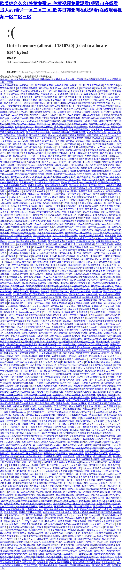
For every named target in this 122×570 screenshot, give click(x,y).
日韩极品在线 (63, 403)
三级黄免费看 (113, 318)
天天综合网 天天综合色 (51, 109)
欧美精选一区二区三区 (64, 174)
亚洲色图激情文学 (85, 241)
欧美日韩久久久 (104, 559)
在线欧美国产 (15, 153)
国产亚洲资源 (49, 500)
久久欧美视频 (20, 471)
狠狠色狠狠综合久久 (51, 315)
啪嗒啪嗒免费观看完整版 (82, 559)
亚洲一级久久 (7, 218)
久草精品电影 (75, 265)
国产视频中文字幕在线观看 (87, 539)
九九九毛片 (88, 533)
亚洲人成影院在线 (10, 338)
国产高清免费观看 (40, 265)
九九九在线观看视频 (84, 244)
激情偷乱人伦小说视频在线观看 (16, 235)
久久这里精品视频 (9, 182)
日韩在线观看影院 (79, 200)
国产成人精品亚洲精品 (54, 197)
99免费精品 (43, 359)
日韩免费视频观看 (72, 409)
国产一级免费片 (34, 215)
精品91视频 (19, 288)
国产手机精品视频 (48, 565)
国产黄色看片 (114, 368)
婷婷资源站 (97, 303)
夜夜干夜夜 (45, 356)
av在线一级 (14, 492)
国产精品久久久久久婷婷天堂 (44, 486)
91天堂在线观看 (40, 179)
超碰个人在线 (20, 144)
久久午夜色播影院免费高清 (70, 138)
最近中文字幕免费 (17, 447)
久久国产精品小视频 (79, 397)
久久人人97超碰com (96, 327)
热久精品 (113, 412)
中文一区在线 (52, 324)
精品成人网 (101, 88)
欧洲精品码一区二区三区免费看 (35, 280)
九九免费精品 (108, 383)
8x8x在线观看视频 (52, 203)
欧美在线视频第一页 (38, 129)
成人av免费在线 (99, 412)
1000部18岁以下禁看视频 (21, 277)
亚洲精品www (23, 165)
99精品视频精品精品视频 (107, 545)
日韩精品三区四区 (67, 365)
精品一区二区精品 (17, 129)
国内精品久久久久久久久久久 (101, 268)
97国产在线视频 (84, 456)
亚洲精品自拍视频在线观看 (86, 112)
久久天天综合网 (59, 265)
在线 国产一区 (29, 442)
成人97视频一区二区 (99, 126)
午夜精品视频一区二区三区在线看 (69, 132)
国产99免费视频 (25, 403)
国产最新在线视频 (80, 471)
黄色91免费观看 (77, 406)
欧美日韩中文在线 (79, 247)
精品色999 (85, 347)
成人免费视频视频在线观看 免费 (59, 176)
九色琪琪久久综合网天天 (70, 94)
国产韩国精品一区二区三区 (66, 503)
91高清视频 (86, 168)
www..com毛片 (73, 459)
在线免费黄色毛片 (26, 159)
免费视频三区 (70, 215)
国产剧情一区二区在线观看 (78, 232)
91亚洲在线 (41, 548)
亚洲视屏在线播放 (94, 138)
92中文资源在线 (80, 350)
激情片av (39, 330)
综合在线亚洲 (7, 126)
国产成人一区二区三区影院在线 (26, 453)
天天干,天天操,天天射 (105, 553)
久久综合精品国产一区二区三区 (93, 542)
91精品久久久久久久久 (52, 347)
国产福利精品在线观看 (58, 527)
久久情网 (60, 141)
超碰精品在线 (86, 103)
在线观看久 (25, 268)
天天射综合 (14, 465)
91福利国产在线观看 (33, 518)
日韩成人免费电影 (78, 356)
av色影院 (32, 447)
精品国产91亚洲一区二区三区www (34, 468)
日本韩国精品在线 (57, 309)
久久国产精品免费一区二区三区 (87, 527)
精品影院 (112, 394)
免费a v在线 (60, 212)
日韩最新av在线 (46, 477)
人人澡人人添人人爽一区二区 (27, 224)
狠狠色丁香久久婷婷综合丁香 (76, 282)
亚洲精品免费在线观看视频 (13, 530)
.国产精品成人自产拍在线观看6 (21, 344)
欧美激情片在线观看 (23, 383)
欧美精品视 (100, 229)
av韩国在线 (112, 312)
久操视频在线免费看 (18, 486)
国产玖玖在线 (107, 280)
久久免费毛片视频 (89, 330)
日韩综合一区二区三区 (109, 483)
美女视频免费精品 (102, 456)
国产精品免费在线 (85, 545)
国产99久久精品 (9, 500)
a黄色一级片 (27, 397)
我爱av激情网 (56, 106)
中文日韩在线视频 (80, 303)
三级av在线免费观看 (75, 518)
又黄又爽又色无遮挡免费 (44, 386)
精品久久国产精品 (41, 480)
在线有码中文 (107, 556)
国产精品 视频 (30, 171)
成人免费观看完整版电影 (34, 282)
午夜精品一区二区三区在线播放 (44, 144)
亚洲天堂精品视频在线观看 (86, 512)
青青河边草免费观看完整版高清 (57, 288)
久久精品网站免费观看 (101, 365)
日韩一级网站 (53, 312)
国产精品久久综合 (25, 433)
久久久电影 (107, 447)
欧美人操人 (97, 471)
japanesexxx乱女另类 (101, 171)
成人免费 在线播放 (63, 126)
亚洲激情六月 (72, 330)
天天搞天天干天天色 (79, 129)
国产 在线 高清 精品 (25, 362)
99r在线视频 (23, 409)
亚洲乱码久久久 (82, 288)
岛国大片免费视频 (106, 436)
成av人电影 (110, 235)
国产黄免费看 (84, 176)
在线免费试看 (22, 474)
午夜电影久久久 (38, 218)
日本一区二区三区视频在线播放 (75, 565)
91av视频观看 (98, 141)
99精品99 (17, 406)
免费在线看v (91, 91)
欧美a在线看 (38, 247)
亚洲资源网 (63, 559)
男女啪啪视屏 (41, 397)
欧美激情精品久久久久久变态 (51, 159)
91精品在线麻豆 (21, 291)
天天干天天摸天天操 (93, 389)
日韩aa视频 (22, 135)
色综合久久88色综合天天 (38, 162)
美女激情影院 (81, 221)
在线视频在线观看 (59, 129)
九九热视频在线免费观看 (102, 165)
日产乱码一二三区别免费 (13, 115)
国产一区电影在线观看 (26, 356)
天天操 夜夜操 (50, 471)
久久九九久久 (26, 97)
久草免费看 (82, 312)
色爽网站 (44, 229)
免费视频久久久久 (24, 126)
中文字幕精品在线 (46, 232)
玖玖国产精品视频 (54, 330)
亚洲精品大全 (86, 553)
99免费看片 (54, 282)
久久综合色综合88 (72, 492)
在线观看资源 (59, 327)
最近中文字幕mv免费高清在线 (77, 191)
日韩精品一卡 (46, 333)
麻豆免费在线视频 (65, 495)
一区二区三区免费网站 (11, 200)
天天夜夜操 (85, 500)
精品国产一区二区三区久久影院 (26, 427)
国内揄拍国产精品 (30, 489)
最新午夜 (91, 436)
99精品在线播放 (73, 394)
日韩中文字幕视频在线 (57, 247)
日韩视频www (81, 126)
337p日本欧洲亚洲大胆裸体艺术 (41, 521)
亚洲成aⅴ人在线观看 (69, 424)
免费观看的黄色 (76, 371)
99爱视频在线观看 (90, 459)
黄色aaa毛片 (39, 559)
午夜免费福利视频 (61, 303)
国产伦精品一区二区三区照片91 (62, 553)
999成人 (84, 424)
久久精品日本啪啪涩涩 (43, 268)
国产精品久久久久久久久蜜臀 (36, 318)
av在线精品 (97, 282)
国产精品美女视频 (42, 235)
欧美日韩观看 (55, 548)
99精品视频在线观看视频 (69, 389)
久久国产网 (56, 297)
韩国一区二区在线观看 (39, 303)
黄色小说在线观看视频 (60, 562)
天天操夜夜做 (82, 433)
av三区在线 (112, 548)
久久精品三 (86, 100)
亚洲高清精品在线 (79, 165)
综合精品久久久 (39, 91)
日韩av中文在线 (111, 471)
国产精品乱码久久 (93, 338)
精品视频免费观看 (89, 309)
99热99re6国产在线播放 (61, 262)
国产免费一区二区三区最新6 (18, 103)
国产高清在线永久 (92, 265)
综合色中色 (37, 300)
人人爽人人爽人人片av (103, 430)
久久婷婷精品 (91, 120)
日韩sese (64, 447)
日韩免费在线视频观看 (56, 153)
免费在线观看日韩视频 (96, 156)
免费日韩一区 (89, 394)
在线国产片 (58, 394)
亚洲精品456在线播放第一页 (67, 468)
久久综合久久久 (77, 318)
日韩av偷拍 (23, 109)
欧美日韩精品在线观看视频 (57, 300)
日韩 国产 (70, 241)
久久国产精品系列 (52, 215)
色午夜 (57, 362)
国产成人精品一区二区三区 (22, 123)
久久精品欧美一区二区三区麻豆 (65, 179)
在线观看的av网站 (77, 530)
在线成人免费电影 (91, 115)
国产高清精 (55, 359)
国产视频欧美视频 (17, 194)
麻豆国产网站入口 (59, 291)
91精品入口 (69, 548)
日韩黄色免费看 (30, 100)
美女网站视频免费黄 (27, 88)
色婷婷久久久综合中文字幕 (91, 498)
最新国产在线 (103, 341)
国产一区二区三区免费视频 (24, 380)
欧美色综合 (102, 503)
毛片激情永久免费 (99, 344)
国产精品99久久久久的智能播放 (96, 159)
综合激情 (102, 394)
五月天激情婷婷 (114, 498)
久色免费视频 (67, 324)
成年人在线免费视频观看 (85, 300)
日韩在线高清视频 (28, 421)
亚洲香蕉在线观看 (52, 456)
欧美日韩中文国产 (9, 421)
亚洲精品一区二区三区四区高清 (20, 353)
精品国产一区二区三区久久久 (47, 250)
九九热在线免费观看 (63, 221)
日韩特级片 (62, 415)
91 (44, 312)
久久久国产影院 (97, 548)
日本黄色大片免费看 (106, 109)
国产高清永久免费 (14, 297)
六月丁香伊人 (52, 474)
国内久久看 (73, 309)
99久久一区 (70, 106)
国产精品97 (98, 168)
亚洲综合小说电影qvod (50, 88)
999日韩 (34, 109)
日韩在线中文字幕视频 (39, 194)
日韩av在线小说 (55, 118)
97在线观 (25, 300)
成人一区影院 (59, 162)
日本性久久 (73, 159)
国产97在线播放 (60, 430)
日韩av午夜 (88, 409)
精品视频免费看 (40, 256)
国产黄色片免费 (56, 241)
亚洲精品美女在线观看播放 (87, 562)
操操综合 (35, 291)
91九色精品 (109, 303)
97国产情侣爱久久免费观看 (101, 521)
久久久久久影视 (58, 229)
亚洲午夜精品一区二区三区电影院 (17, 548)
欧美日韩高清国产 (22, 271)
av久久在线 (112, 141)
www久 (95, 280)
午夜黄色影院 (33, 288)
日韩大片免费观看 (78, 333)
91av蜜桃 (25, 91)
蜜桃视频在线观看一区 (48, 439)
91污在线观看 (43, 368)
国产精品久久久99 (104, 250)
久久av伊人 (58, 238)
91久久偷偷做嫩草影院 (26, 229)
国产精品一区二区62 (96, 147)
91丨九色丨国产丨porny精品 (86, 515)
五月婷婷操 (50, 209)
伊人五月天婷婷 (77, 147)
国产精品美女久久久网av (63, 306)
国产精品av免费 (36, 533)
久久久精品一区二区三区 (102, 524)
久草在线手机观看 (92, 97)
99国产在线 (86, 194)
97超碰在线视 (96, 415)
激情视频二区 (44, 123)
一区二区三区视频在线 (99, 359)
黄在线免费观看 (102, 103)
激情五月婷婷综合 (30, 94)
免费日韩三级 (22, 218)
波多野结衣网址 (21, 203)
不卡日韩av (81, 227)
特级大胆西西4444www (15, 412)
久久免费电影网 (46, 418)
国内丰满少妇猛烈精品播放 (77, 556)
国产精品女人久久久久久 (56, 200)
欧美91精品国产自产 (79, 412)
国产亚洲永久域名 (98, 465)
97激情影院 (68, 250)
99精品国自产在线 (12, 150)
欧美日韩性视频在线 (107, 106)
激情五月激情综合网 (72, 338)
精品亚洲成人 (20, 533)
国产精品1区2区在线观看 (78, 141)
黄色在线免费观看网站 (38, 498)
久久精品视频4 (45, 406)
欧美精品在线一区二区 (60, 483)
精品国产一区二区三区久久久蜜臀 (100, 253)
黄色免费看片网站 (61, 123)
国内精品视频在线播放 (110, 162)
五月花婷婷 (25, 179)
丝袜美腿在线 (108, 218)
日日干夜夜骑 (29, 212)
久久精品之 (31, 120)
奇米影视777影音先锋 (101, 433)
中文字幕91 (97, 129)
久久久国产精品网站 (88, 206)
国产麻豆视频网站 (17, 498)
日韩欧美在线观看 (95, 318)
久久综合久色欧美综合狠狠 (86, 383)
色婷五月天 (47, 462)
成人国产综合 (11, 480)
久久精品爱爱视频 (20, 274)
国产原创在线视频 (59, 397)
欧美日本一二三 (112, 527)
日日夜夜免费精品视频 (28, 536)
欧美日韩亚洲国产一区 (15, 185)
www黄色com (84, 174)
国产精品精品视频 (75, 150)
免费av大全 (108, 97)
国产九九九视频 (40, 106)
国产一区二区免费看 (70, 115)
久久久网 (41, 336)
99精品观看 (99, 100)
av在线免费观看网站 (25, 495)
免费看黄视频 (66, 341)
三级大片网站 (72, 277)
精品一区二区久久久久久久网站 (105, 123)
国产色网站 (12, 179)
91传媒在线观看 (16, 324)
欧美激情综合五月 (52, 512)
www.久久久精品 (16, 221)
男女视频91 (83, 256)
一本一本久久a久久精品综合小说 (63, 218)
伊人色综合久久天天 (21, 247)
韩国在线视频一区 (43, 227)
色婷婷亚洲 (10, 135)
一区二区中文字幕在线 (93, 179)
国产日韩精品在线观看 (45, 97)
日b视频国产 (96, 256)
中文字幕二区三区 (100, 495)
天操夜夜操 (111, 389)
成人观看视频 (27, 338)
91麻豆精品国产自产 (52, 542)
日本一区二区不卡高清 (33, 150)
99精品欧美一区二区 (75, 224)
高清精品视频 (33, 315)
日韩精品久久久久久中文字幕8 (34, 306)
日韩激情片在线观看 (48, 447)
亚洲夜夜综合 (69, 377)
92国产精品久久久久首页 (49, 444)
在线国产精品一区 (94, 209)
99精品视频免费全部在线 (44, 112)
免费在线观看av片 (86, 106)
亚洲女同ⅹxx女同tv (108, 120)
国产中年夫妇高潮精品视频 (90, 377)
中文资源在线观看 (9, 85)
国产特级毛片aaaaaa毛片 (38, 132)
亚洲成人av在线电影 (21, 391)
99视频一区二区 (78, 85)
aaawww (93, 483)
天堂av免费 (107, 386)
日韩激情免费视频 (72, 297)
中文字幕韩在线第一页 (11, 371)
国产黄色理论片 (67, 380)
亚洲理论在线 (30, 406)
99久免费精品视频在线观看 (87, 386)
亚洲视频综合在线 (13, 518)
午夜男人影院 (87, 229)
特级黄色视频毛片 (91, 297)
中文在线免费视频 (76, 436)
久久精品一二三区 (20, 118)
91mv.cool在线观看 (9, 436)
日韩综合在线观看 (103, 262)
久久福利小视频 (100, 174)
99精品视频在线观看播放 (109, 374)
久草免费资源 (7, 474)
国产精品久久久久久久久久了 (37, 374)
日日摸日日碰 (62, 165)
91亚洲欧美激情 (104, 241)
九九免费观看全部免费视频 (106, 215)
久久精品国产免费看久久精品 (79, 238)
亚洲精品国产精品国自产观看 (28, 209)
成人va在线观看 (97, 312)
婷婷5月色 (27, 559)
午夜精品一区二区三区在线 (37, 394)
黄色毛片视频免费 (25, 241)
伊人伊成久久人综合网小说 (32, 459)
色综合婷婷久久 (71, 88)
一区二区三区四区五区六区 (33, 309)
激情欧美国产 (69, 312)
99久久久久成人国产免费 (48, 338)
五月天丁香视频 (95, 85)
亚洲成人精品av (36, 185)
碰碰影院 (8, 215)
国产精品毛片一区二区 (70, 253)
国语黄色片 (49, 453)
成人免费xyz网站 (34, 168)
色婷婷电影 (42, 562)
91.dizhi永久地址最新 (80, 430)
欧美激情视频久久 (17, 303)
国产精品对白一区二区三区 (22, 359)
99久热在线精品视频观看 (91, 235)
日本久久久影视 (44, 362)
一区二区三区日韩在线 (68, 168)
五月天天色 (35, 542)
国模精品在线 (44, 238)
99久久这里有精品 (13, 365)
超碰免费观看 (72, 347)
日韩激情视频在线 (113, 256)
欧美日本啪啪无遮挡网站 (98, 362)
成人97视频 (104, 294)
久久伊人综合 (23, 112)
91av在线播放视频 (46, 495)
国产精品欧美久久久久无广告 (21, 444)
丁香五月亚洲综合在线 (65, 206)
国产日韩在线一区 (69, 474)
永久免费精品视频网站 (19, 527)
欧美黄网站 (78, 450)
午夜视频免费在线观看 (49, 259)
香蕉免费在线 (15, 191)
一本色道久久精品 (89, 427)
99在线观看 (83, 365)
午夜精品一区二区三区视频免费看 (36, 85)
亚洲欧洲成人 (85, 215)
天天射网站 (99, 421)
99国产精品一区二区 (43, 103)
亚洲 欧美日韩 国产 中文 (42, 141)
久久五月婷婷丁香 (15, 509)
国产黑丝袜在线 (54, 409)
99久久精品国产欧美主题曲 (52, 171)
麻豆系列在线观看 (60, 368)
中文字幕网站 (48, 147)
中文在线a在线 (21, 141)
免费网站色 (19, 415)
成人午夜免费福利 (92, 212)
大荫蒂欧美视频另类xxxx (28, 430)
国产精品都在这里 (102, 506)
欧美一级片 (82, 380)
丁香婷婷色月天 (14, 138)
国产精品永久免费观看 (50, 100)
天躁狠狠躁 (25, 480)
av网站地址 (31, 259)
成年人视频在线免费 (67, 500)
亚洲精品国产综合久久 (88, 197)
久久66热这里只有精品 (41, 274)
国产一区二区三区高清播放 (102, 380)
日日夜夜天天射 (96, 403)
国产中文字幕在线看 (84, 109)
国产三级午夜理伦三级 (70, 97)
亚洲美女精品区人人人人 (38, 327)
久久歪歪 (68, 109)
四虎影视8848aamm (88, 489)
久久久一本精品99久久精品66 (84, 153)
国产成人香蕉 (107, 153)
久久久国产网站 (12, 91)
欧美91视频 (61, 477)
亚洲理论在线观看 (65, 421)
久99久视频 (13, 477)
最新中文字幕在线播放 (107, 418)
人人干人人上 (30, 418)
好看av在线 (27, 227)
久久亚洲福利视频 (65, 545)
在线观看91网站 (12, 503)
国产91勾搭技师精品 (47, 341)
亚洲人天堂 (11, 459)
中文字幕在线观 (45, 212)
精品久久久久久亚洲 (80, 291)
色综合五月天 (60, 489)
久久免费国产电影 (57, 530)
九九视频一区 (26, 182)
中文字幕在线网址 (21, 265)
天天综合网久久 (96, 185)
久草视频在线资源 (100, 288)
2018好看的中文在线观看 (12, 321)
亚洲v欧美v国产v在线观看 (63, 256)
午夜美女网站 (70, 344)
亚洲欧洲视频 (29, 341)
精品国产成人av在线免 (34, 191)
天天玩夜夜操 (110, 265)
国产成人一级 (13, 318)
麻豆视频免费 (57, 391)
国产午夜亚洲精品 (43, 126)
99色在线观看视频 (46, 545)
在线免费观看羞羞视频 (24, 368)
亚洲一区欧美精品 (65, 353)
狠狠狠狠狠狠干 (14, 418)
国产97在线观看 (76, 156)
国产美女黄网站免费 (29, 436)
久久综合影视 (113, 179)
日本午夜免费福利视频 (61, 539)
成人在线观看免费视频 (42, 165)
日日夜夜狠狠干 (36, 412)
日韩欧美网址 (64, 112)
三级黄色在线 (21, 542)
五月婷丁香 (50, 168)
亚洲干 (60, 232)
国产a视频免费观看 (94, 371)
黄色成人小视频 (56, 135)
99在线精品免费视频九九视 (22, 253)
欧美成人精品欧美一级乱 (29, 456)
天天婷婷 (91, 480)
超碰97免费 (6, 406)
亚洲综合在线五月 (35, 324)
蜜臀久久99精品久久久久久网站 (22, 350)
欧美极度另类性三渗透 (84, 374)
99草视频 (51, 559)
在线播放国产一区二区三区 (45, 465)
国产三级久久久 (77, 294)
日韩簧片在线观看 (108, 94)
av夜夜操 (87, 492)
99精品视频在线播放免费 (23, 232)
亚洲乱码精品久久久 (73, 444)
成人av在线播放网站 (80, 280)
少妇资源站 (83, 344)
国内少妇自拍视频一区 (19, 250)
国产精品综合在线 (101, 492)
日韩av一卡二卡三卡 (67, 551)
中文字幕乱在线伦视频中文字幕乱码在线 (44, 400)
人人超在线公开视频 (47, 253)
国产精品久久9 (112, 403)
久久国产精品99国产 (33, 153)
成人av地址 (95, 315)
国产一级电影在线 (78, 185)
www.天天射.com (98, 247)
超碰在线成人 (46, 506)
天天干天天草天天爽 (99, 350)
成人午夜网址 (66, 244)
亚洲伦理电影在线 (62, 374)
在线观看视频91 (60, 356)
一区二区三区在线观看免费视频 (85, 447)
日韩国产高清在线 (54, 518)
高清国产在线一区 (37, 530)
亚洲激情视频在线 (22, 483)
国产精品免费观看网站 (76, 135)
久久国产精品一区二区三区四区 (29, 294)
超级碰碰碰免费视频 (27, 506)
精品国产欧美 (78, 268)
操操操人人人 (94, 530)
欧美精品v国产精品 (96, 132)
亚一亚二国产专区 (104, 400)
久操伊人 (30, 321)
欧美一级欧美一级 (102, 444)
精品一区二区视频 (31, 462)
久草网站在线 (13, 489)
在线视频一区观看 (80, 285)
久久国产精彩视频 (70, 144)
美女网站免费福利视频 (19, 106)
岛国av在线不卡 (38, 118)
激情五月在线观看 (28, 450)
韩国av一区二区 (16, 327)
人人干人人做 (15, 374)
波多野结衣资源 (36, 553)
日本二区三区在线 (104, 244)
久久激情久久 (18, 120)
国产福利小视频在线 (111, 112)
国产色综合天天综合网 (47, 321)
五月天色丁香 (11, 512)
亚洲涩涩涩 (76, 368)
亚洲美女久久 (37, 474)
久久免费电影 (61, 333)
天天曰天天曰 (61, 406)
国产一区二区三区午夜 (99, 227)
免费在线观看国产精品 (96, 150)
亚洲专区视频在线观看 (96, 453)
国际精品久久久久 (31, 347)
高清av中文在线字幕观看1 (76, 315)
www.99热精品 (76, 453)
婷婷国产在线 (29, 424)
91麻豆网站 (26, 492)
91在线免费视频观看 (70, 336)
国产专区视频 (87, 88)
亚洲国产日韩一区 (33, 371)
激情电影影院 (114, 327)
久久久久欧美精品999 (57, 294)
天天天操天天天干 (26, 539)
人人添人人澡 (72, 509)
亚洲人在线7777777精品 (37, 297)
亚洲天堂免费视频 (63, 506)
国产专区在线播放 (83, 506)
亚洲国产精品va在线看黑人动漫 (55, 350)
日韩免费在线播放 (48, 450)
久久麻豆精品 (75, 212)
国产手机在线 (63, 418)
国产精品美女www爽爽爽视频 (41, 415)
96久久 (95, 556)
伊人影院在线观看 (71, 259)
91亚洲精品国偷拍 (109, 277)
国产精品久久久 (27, 238)
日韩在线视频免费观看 (78, 171)
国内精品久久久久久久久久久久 (43, 115)
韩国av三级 (115, 336)
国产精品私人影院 (55, 150)
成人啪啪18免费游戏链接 (66, 462)
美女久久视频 (54, 191)
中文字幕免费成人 (56, 459)
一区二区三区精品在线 (56, 412)
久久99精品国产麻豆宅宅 (63, 498)
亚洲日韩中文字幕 (84, 250)
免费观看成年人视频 (110, 206)
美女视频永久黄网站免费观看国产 (39, 551)
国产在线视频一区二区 (79, 162)
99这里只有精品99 (74, 536)
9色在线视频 (110, 129)
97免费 (3, 486)
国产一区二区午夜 (70, 182)
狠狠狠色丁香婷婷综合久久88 (41, 389)
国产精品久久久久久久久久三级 (26, 176)
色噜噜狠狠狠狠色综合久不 (59, 188)
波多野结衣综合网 (78, 415)
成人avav (87, 468)
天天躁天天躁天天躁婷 (68, 271)
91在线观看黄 (15, 171)
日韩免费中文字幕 (76, 327)
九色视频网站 (67, 433)
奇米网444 (97, 291)
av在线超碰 (92, 294)
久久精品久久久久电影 (89, 477)
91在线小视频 (69, 203)
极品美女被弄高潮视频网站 (95, 336)
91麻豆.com (56, 492)
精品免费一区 (111, 138)
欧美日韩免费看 (53, 377)
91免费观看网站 (60, 280)
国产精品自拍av (76, 442)
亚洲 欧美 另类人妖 (54, 509)
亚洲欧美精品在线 (89, 277)
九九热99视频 (109, 562)
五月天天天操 (63, 268)
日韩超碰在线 (8, 165)
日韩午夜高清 (24, 256)
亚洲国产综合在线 (26, 439)
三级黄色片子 (113, 421)
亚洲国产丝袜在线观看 (30, 512)
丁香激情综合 (96, 221)
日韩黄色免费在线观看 (30, 524)
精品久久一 (18, 521)
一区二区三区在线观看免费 (79, 400)
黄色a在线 (73, 489)
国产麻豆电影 (96, 333)
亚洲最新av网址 (80, 483)
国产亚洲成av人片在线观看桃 (96, 118)
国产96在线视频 (32, 147)
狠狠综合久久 (11, 312)
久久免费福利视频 (46, 353)
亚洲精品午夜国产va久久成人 (94, 509)
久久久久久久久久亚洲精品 (74, 465)
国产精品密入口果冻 (53, 224)
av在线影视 (41, 241)
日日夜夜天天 (83, 353)
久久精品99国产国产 (63, 227)
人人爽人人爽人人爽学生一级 (92, 203)
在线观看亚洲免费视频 (54, 427)
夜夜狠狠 (104, 91)
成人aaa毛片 (6, 209)
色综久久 (46, 430)
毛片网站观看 (109, 530)
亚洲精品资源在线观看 (56, 185)
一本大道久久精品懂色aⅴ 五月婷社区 (53, 383)
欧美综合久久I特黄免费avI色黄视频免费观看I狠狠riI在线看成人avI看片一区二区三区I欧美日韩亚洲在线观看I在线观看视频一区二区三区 (61, 10)
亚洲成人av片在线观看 (12, 259)
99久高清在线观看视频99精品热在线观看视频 (66, 524)
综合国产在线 (111, 333)
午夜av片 (45, 291)
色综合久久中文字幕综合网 (24, 206)
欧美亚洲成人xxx (34, 509)
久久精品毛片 (50, 365)
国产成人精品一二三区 (97, 224)
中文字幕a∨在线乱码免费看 (107, 232)
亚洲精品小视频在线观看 (103, 397)
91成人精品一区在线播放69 (74, 321)
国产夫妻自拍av (41, 492)
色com (49, 174)
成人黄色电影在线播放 (12, 377)
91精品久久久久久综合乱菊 (89, 324)
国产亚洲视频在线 (9, 330)
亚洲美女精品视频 (89, 474)
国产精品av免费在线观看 (53, 436)
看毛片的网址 (88, 503)
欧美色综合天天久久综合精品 (30, 188)
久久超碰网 (64, 471)
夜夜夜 (95, 162)
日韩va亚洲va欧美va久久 (50, 120)
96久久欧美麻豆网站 (59, 91)
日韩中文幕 (109, 324)
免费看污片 (69, 456)
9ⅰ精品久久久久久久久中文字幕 (26, 197)
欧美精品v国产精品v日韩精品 (30, 174)
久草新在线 (102, 536)
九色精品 (51, 271)
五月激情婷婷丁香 (102, 391)
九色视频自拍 (66, 386)
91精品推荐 (43, 539)
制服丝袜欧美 (88, 418)
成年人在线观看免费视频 (65, 235)
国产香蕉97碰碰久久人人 (59, 515)
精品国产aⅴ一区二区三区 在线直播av (26, 515)
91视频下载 (53, 336)
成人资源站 (108, 297)
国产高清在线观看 (90, 218)
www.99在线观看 (88, 182)
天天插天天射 (77, 91)
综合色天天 (113, 465)
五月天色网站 (39, 271)
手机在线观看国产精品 (100, 200)
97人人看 (71, 197)
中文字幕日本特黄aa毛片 (74, 359)
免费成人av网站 (8, 468)
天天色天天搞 (31, 565)
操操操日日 (73, 427)
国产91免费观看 (30, 333)
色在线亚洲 (19, 215)
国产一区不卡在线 (32, 365)
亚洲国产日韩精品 (83, 262)
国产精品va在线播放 (70, 486)
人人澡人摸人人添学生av (47, 182)
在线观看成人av (49, 94)
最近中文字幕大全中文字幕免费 (102, 406)
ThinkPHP (11, 72)
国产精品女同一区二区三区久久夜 (30, 156)
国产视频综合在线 (33, 200)
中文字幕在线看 (107, 330)
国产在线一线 (93, 518)
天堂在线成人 (26, 330)
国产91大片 (99, 551)
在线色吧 (72, 477)
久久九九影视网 (47, 421)
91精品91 (10, 112)
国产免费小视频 (41, 262)
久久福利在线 (92, 442)
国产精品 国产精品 (101, 565)
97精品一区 (73, 229)
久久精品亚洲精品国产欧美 (31, 244)
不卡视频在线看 (79, 123)
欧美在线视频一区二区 (72, 362)
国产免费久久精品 (38, 135)
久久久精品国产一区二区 (94, 486)
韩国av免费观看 (72, 118)
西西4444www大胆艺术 (30, 312)
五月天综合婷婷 (40, 391)
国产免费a (16, 212)
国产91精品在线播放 (110, 427)
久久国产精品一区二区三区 (65, 194)
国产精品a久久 (96, 135)
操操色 (7, 224)
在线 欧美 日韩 (7, 430)
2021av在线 (97, 347)
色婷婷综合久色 (73, 533)
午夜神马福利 (38, 409)
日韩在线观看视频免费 (106, 533)
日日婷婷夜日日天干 (47, 424)
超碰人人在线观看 (104, 238)
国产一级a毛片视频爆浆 (47, 433)
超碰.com (26, 465)
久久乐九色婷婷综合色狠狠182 (36, 503)
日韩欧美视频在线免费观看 (78, 391)
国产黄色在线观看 (73, 120)
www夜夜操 (12, 306)
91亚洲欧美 (62, 147)
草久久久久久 (35, 471)
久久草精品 (14, 300)
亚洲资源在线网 (23, 386)
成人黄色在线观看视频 (54, 371)
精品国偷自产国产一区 (102, 353)
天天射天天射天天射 (36, 285)
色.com (11, 241)
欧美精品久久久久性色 (103, 306)
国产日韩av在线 (71, 100)
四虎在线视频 (92, 450)
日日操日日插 (111, 85)
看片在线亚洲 (39, 527)
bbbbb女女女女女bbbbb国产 (94, 462)
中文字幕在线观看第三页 (23, 336)
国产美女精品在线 (57, 156)
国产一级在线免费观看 (29, 500)
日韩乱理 (75, 418)
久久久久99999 (39, 483)
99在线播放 (70, 542)
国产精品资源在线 (34, 377)
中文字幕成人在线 (48, 380)
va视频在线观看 (27, 545)
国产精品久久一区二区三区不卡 (90, 188)
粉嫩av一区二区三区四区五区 (49, 277)
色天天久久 (46, 489)
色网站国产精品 (84, 421)
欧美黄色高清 (91, 94)
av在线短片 (99, 191)
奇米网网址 (62, 453)
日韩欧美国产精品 (63, 274)
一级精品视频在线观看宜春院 (96, 439)
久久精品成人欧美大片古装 (87, 274)
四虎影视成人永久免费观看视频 (39, 138)
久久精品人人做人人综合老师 (52, 442)
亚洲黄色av (90, 536)
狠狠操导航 (19, 168)
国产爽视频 (14, 227)
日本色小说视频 (79, 403)
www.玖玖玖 (65, 450)
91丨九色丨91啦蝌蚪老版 (39, 221)
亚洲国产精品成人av (91, 259)
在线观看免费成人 (110, 197)
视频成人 (67, 512)
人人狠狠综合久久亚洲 (94, 368)
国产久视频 (98, 194)
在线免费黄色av (60, 318)
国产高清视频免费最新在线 (102, 321)
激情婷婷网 (51, 244)
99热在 (7, 521)
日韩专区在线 (18, 285)
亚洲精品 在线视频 (22, 262)
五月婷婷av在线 (28, 477)
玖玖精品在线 (86, 551)
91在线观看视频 (105, 480)
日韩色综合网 (84, 306)
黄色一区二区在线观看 (102, 285)
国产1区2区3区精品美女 (93, 271)
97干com (28, 556)
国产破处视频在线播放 (104, 144)
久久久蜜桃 (86, 144)
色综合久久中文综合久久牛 (70, 209)
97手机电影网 (62, 85)
